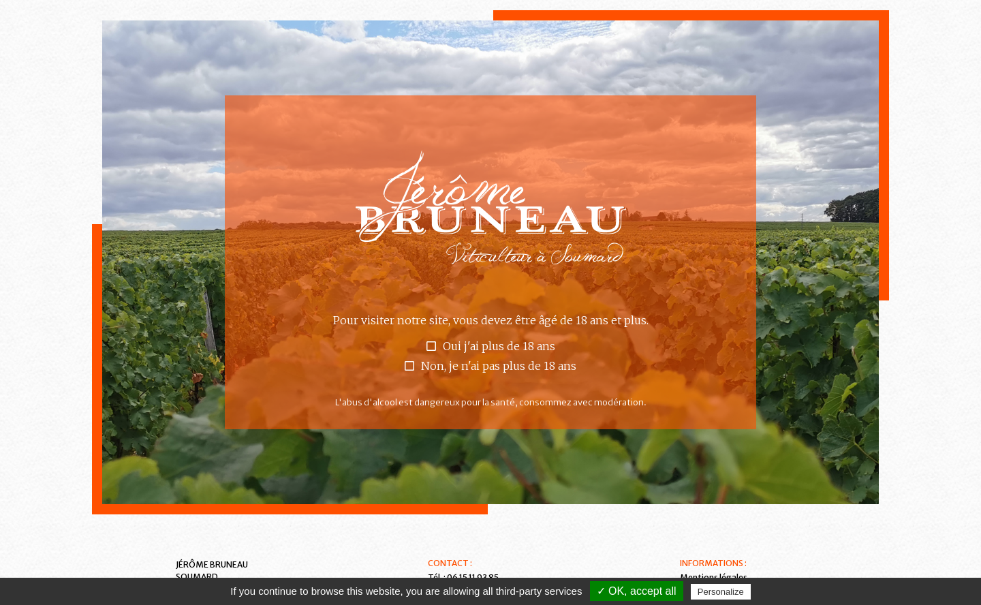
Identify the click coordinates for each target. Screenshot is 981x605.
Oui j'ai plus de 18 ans (499, 346)
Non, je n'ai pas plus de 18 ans (498, 366)
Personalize (721, 592)
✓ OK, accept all (636, 591)
